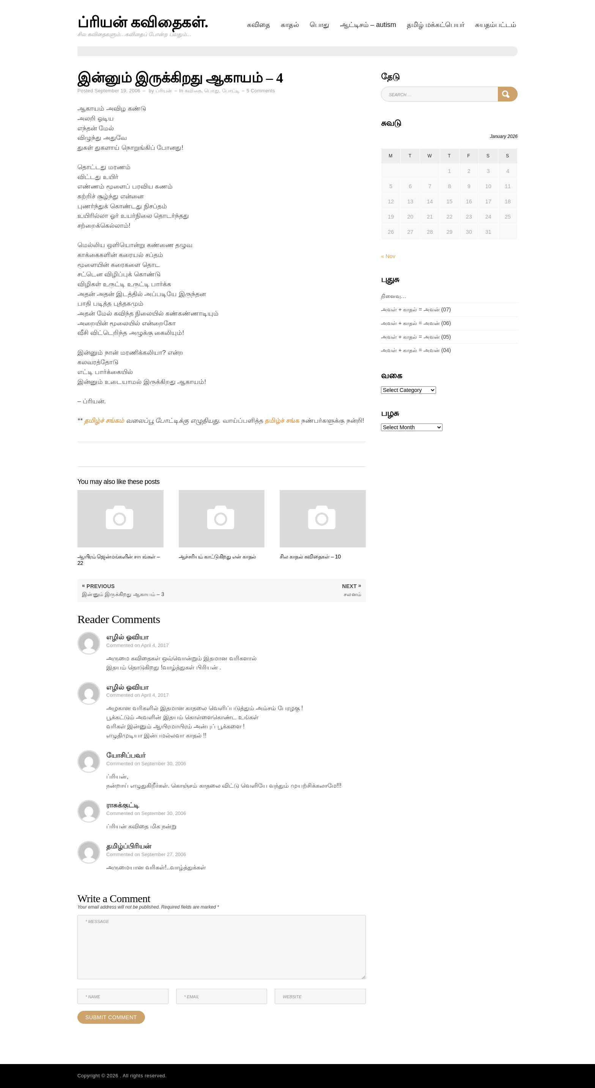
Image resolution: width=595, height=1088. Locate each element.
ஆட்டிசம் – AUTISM (368, 25)
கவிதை (258, 25)
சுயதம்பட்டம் (495, 25)
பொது (319, 25)
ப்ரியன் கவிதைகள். (142, 22)
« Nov (388, 256)
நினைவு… (393, 296)
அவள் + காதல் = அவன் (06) (416, 323)
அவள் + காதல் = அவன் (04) (416, 350)
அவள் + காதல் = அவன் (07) (416, 309)
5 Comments (261, 91)
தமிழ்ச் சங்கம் (104, 420)
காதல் (290, 25)
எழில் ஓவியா (127, 637)
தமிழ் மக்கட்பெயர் (435, 25)
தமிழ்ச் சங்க (282, 420)
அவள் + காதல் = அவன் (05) (416, 337)
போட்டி (231, 91)
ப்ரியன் (164, 91)
